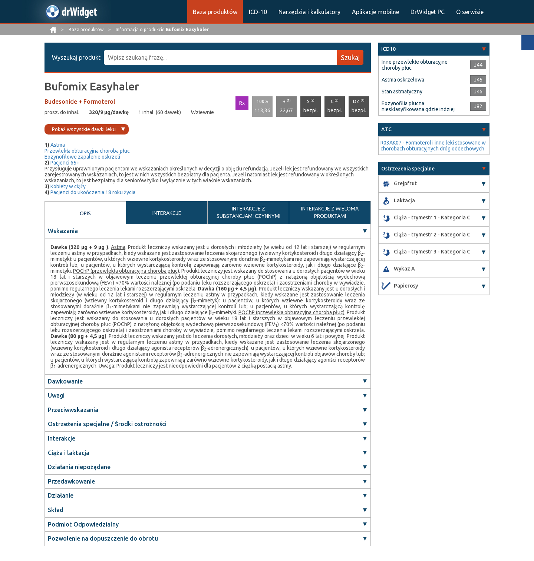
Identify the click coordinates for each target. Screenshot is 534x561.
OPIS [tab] (85, 213)
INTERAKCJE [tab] (166, 213)
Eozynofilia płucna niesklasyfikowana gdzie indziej (418, 106)
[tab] (434, 49)
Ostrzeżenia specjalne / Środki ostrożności (107, 424)
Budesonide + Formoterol (79, 101)
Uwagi (56, 395)
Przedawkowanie (71, 481)
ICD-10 (258, 12)
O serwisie (470, 12)
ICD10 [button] (388, 49)
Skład (55, 510)
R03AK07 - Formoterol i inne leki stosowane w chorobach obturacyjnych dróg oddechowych (433, 146)
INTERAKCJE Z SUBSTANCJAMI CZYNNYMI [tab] (248, 212)
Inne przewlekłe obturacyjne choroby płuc (415, 65)
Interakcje (61, 438)
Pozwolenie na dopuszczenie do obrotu (103, 538)
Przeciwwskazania (73, 409)
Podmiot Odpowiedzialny (83, 524)
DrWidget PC (428, 12)
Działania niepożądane (79, 467)
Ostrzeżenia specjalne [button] (408, 169)
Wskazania (63, 231)
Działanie (60, 495)
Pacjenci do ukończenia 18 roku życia (92, 192)
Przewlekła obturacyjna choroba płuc (87, 151)
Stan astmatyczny (402, 91)
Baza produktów (215, 12)
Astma (57, 145)
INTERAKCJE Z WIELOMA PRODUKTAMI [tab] (330, 212)
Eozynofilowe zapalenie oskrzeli (82, 157)
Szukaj (350, 57)
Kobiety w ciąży (68, 186)
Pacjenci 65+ (64, 163)
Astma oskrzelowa (403, 80)
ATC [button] (386, 129)
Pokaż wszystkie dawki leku (84, 129)
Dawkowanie (65, 381)
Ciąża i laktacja (68, 452)
